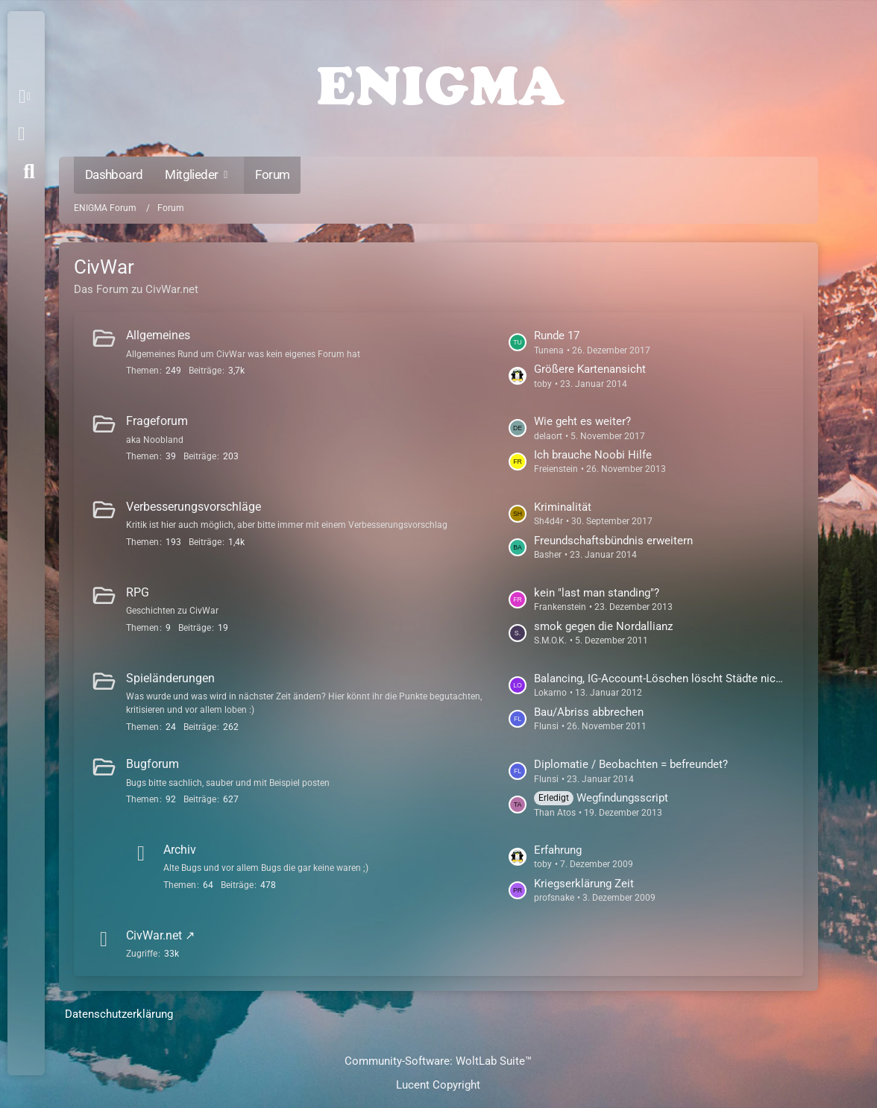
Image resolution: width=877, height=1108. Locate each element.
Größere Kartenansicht (590, 369)
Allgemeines (158, 335)
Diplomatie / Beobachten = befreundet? (631, 764)
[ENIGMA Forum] (438, 82)
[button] (27, 97)
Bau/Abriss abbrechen (589, 712)
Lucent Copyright (438, 1085)
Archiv (179, 850)
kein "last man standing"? (596, 592)
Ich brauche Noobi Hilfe (593, 455)
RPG (137, 592)
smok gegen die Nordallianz (603, 626)
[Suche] (29, 171)
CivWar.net (154, 935)
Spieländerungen (170, 678)
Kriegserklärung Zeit (584, 883)
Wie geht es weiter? (582, 421)
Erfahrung (558, 850)
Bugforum (152, 764)
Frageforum (157, 421)
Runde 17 (556, 335)
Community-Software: (438, 1061)
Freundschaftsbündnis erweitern (613, 540)
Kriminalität (562, 507)
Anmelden (21, 134)
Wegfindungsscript (622, 798)
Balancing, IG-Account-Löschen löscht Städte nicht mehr (661, 678)
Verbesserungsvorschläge (193, 507)
